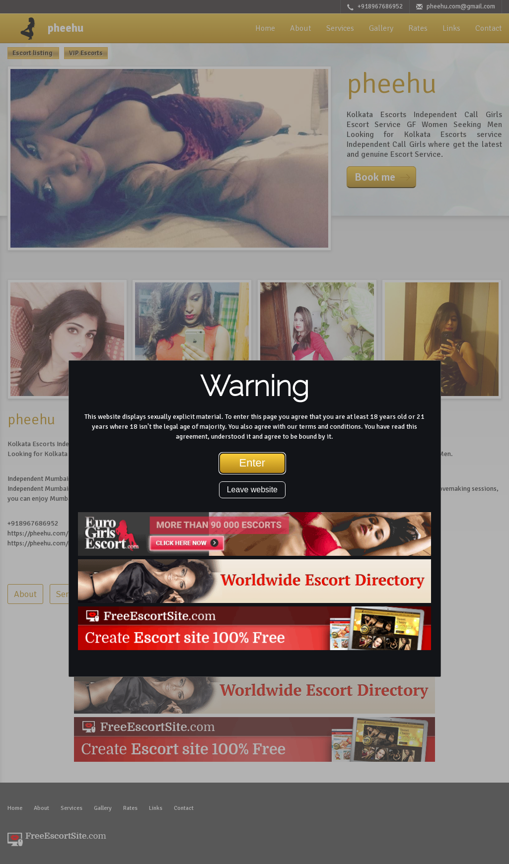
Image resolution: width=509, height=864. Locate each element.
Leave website (252, 489)
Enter (252, 463)
